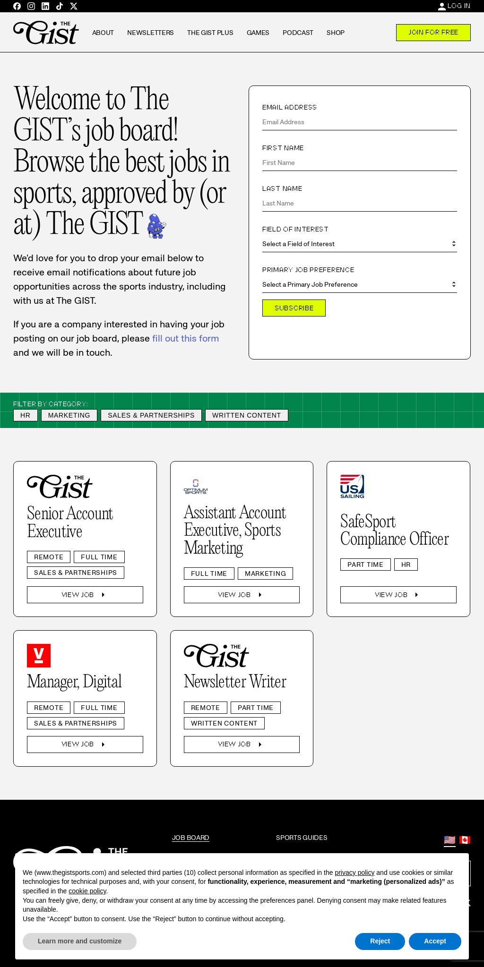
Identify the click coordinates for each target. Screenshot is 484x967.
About (103, 32)
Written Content (246, 415)
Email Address (289, 107)
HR (25, 415)
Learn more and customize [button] (79, 941)
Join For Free (433, 32)
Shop (336, 32)
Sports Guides (301, 837)
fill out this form (185, 338)
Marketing (69, 415)
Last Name (282, 188)
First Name (283, 148)
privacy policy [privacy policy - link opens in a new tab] (354, 872)
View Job (85, 594)
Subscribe (294, 308)
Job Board (190, 837)
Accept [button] (435, 941)
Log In (459, 5)
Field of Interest (295, 229)
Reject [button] (380, 941)
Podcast (298, 32)
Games (258, 32)
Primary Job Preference (308, 270)
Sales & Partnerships (151, 415)
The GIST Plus (210, 32)
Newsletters (150, 32)
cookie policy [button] (87, 891)
